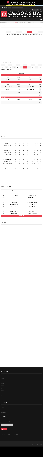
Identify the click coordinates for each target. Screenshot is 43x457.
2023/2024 (19, 32)
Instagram (3, 412)
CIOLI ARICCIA (30, 79)
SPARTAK (30, 94)
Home (2, 376)
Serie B (2, 383)
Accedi (5, 7)
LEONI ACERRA (8, 101)
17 (21, 67)
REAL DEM (8, 89)
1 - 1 (19, 92)
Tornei (2, 395)
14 (10, 67)
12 (2, 67)
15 (14, 67)
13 (6, 67)
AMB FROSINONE (8, 86)
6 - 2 (19, 102)
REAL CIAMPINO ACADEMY (30, 92)
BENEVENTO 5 (32, 211)
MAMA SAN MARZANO (32, 202)
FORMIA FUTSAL (32, 206)
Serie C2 (2, 388)
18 (25, 67)
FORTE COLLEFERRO (8, 92)
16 (17, 67)
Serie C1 (2, 386)
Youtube (3, 410)
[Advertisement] (12, 48)
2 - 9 (19, 89)
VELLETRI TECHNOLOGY (8, 94)
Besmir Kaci (14, 199)
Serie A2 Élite (3, 380)
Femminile (3, 385)
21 (36, 67)
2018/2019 (8, 34)
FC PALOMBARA (32, 199)
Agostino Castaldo (14, 208)
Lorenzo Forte (14, 213)
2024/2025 (14, 32)
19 (28, 67)
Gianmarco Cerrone (14, 211)
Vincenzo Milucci (14, 206)
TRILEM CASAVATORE (30, 101)
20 (32, 67)
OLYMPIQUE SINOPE (32, 193)
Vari (2, 393)
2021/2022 (30, 32)
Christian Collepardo (14, 195)
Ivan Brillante (14, 202)
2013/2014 (35, 34)
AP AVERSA (8, 79)
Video (2, 398)
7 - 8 (19, 86)
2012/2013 (40, 34)
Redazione (20, 7)
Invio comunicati (15, 7)
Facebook (3, 407)
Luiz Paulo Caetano (14, 204)
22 (40, 67)
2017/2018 (14, 34)
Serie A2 (2, 381)
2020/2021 (35, 32)
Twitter (3, 409)
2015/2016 (24, 34)
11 (40, 64)
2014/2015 (30, 34)
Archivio (9, 7)
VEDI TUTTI (21, 215)
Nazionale (3, 397)
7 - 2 (19, 79)
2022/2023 (24, 32)
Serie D (2, 390)
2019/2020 (40, 32)
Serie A (2, 378)
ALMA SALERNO (30, 86)
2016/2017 (19, 34)
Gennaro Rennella (14, 193)
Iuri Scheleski (14, 197)
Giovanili (3, 392)
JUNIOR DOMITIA (30, 89)
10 (36, 64)
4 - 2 (19, 95)
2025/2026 (8, 32)
